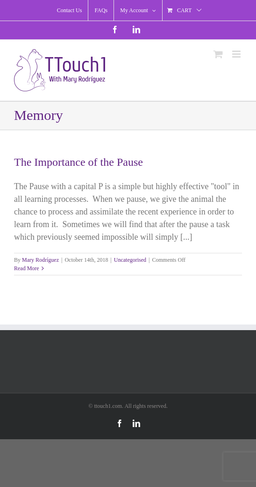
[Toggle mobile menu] (237, 54)
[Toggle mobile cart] (218, 54)
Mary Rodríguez (40, 260)
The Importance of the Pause (78, 162)
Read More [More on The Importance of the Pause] (26, 268)
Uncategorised (130, 260)
